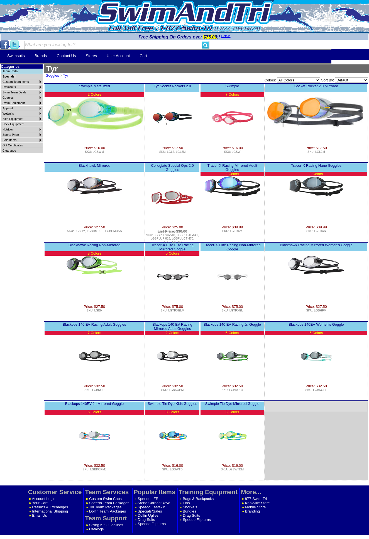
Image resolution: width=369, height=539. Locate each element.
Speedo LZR (148, 499)
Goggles (52, 75)
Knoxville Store (257, 503)
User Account (118, 56)
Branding (252, 511)
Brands (41, 56)
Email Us (39, 515)
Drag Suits (146, 520)
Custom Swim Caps (105, 499)
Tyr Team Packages (105, 507)
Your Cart (40, 503)
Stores (91, 56)
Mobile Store (255, 507)
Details (225, 36)
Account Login (43, 499)
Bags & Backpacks (198, 499)
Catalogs (96, 529)
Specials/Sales (150, 511)
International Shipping (50, 511)
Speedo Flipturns (152, 524)
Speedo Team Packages (109, 503)
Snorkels (190, 507)
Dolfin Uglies (148, 515)
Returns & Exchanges (50, 507)
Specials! (9, 76)
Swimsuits (16, 56)
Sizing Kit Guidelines (106, 525)
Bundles (189, 511)
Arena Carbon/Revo (154, 503)
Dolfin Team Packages (107, 511)
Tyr (65, 75)
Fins (186, 503)
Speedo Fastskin (151, 507)
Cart (143, 56)
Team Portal (10, 71)
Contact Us (66, 56)
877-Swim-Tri (256, 499)
